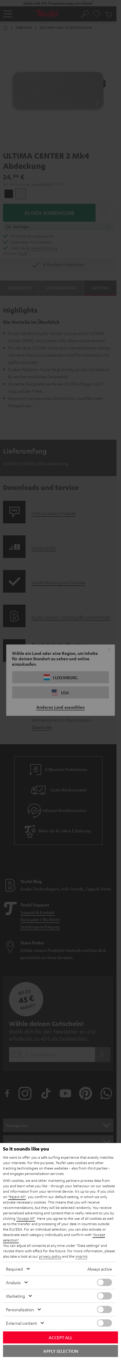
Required (14, 1269)
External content (21, 1323)
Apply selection (60, 1351)
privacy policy (50, 1256)
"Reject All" (17, 1196)
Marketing (15, 1296)
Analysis (13, 1282)
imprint (81, 1256)
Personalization (20, 1309)
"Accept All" (25, 1218)
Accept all (60, 1337)
